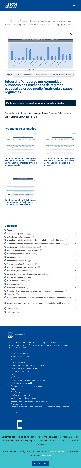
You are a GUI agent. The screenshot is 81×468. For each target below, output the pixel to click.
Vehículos (15, 377)
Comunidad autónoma (29, 117)
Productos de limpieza (20, 357)
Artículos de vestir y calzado (22, 362)
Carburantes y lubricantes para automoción (28, 380)
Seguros (14, 412)
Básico (24, 21)
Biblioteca (15, 21)
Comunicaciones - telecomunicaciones (26, 386)
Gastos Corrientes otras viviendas (24, 368)
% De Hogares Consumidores (28, 113)
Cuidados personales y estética (23, 398)
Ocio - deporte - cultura (20, 389)
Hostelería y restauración (21, 395)
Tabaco (14, 359)
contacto (19, 103)
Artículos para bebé (18, 404)
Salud (13, 374)
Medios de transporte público (22, 383)
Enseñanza (15, 392)
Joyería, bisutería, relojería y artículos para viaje (29, 401)
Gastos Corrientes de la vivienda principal (27, 365)
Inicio (7, 21)
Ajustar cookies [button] (57, 451)
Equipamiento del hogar (20, 371)
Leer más (46, 455)
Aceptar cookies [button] (40, 463)
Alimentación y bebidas (20, 354)
